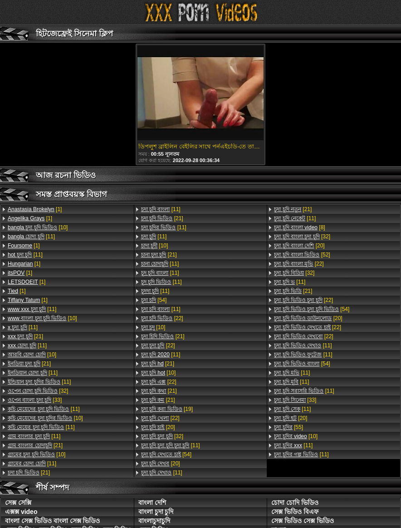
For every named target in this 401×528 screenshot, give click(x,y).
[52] (302, 255)
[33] (35, 400)
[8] (299, 227)
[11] (31, 236)
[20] (158, 427)
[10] (38, 227)
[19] (167, 409)
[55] (288, 427)
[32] (38, 391)
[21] (25, 336)
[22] (162, 318)
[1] (35, 209)
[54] (154, 300)
